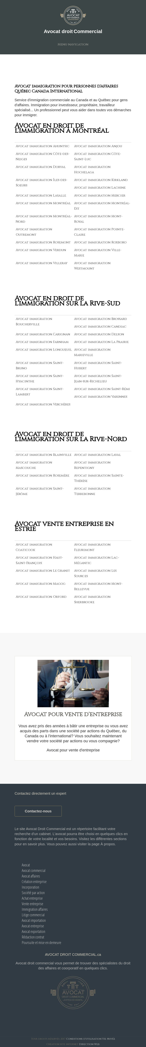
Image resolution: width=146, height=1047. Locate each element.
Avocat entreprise (33, 925)
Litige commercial (33, 914)
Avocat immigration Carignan (43, 334)
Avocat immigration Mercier (99, 195)
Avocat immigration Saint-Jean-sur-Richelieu (98, 379)
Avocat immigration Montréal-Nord (44, 219)
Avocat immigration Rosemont (43, 242)
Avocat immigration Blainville (43, 455)
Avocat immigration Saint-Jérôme (40, 491)
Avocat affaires (31, 876)
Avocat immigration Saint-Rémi (102, 389)
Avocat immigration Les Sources (95, 573)
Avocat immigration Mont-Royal (98, 219)
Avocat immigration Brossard (100, 319)
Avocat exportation (33, 931)
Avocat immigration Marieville (92, 352)
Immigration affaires (35, 909)
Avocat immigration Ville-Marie (97, 253)
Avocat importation (34, 920)
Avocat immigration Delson (99, 334)
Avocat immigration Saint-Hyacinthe (40, 379)
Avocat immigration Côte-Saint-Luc (97, 156)
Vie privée (108, 1039)
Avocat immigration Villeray (41, 263)
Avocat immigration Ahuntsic (42, 146)
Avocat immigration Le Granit (43, 570)
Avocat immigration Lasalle (41, 195)
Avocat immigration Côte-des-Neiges (42, 156)
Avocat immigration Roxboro (100, 242)
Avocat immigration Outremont (34, 232)
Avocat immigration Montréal (43, 203)
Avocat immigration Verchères (43, 404)
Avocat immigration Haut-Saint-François (39, 560)
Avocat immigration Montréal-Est (102, 206)
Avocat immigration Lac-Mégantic (96, 560)
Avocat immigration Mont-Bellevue (98, 586)
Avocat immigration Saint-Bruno (40, 366)
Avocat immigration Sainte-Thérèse (99, 478)
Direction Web (89, 1044)
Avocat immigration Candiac (100, 326)
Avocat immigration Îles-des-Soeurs (41, 183)
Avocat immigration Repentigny (92, 465)
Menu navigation (73, 44)
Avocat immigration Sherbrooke (92, 599)
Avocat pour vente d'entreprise (73, 750)
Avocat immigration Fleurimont (92, 547)
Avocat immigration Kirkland (101, 180)
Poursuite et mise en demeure (41, 942)
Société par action (33, 892)
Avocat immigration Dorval (41, 167)
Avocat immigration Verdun (41, 250)
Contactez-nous (38, 811)
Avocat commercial (34, 870)
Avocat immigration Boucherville (34, 322)
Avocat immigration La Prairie (101, 342)
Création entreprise (34, 881)
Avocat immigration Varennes (100, 396)
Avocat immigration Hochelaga (92, 170)
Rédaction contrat (33, 937)
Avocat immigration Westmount (92, 266)
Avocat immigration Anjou (98, 146)
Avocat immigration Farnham (42, 342)
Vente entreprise (32, 903)
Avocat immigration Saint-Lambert (40, 392)
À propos (107, 844)
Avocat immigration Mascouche (34, 465)
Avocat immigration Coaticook (34, 547)
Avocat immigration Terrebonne (92, 491)
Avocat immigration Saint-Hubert (98, 366)
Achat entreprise (32, 898)
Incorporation (30, 887)
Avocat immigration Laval (97, 455)
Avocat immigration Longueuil (44, 349)
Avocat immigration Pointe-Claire (99, 232)
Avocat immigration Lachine (100, 187)
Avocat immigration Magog (40, 584)
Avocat (26, 864)
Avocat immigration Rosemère (42, 475)
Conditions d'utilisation (83, 1039)
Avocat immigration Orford (41, 597)
